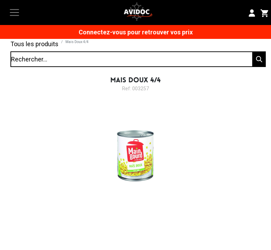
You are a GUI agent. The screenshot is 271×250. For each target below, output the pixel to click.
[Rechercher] (258, 59)
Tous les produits (34, 44)
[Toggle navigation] (14, 13)
